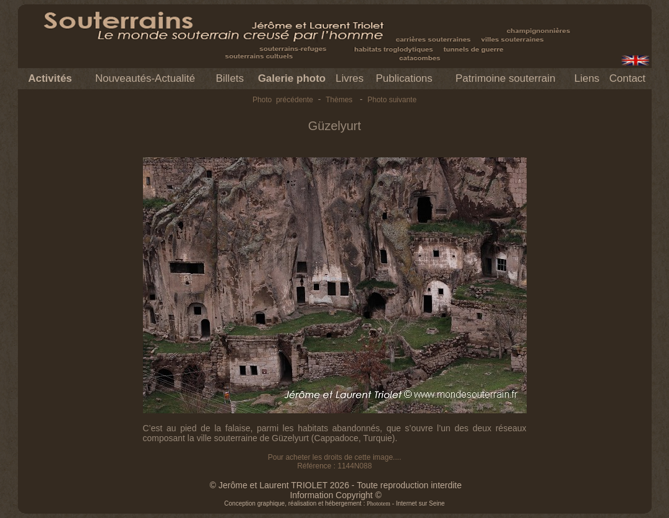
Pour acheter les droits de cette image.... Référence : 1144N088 (334, 461)
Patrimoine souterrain (505, 78)
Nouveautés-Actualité (145, 78)
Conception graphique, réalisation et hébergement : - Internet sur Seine (334, 503)
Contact (627, 78)
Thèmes (339, 99)
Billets (230, 78)
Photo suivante (392, 99)
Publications (404, 78)
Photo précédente (282, 99)
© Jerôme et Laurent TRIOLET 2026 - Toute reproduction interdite (336, 485)
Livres (349, 78)
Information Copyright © (335, 495)
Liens (587, 78)
